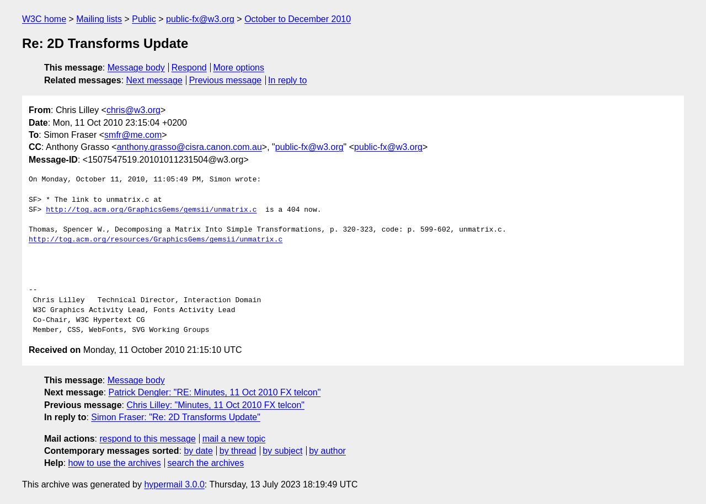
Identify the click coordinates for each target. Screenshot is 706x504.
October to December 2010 (297, 19)
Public (144, 19)
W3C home (44, 19)
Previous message (225, 80)
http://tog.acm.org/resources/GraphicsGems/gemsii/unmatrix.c (155, 240)
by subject (282, 450)
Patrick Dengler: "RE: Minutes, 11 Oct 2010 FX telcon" (215, 392)
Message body (136, 67)
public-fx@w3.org (200, 19)
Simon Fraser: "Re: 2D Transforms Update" (175, 417)
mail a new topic (234, 438)
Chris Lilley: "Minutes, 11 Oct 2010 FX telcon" (215, 405)
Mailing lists (99, 19)
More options (239, 67)
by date (198, 450)
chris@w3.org (133, 110)
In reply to (287, 80)
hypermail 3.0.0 (174, 484)
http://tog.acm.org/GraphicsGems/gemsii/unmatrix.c (151, 210)
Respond (189, 67)
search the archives (206, 463)
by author (327, 450)
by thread (238, 450)
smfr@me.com (133, 135)
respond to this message (147, 438)
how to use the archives (114, 463)
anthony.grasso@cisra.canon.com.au (189, 147)
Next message (154, 80)
